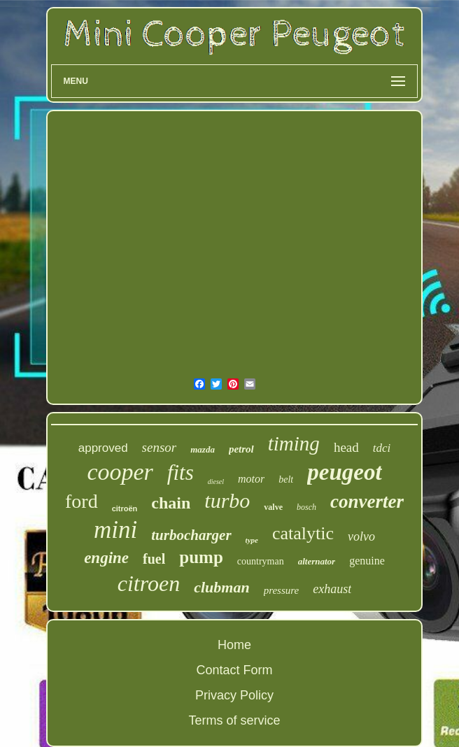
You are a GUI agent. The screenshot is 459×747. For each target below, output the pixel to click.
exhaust (332, 589)
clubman (221, 587)
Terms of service (234, 720)
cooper (120, 472)
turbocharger (191, 535)
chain (170, 503)
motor (251, 479)
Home (234, 645)
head (346, 447)
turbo (227, 500)
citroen (149, 583)
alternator (316, 561)
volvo (361, 536)
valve (273, 507)
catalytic (303, 533)
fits (180, 472)
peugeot (344, 472)
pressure (281, 590)
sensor (159, 447)
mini (115, 529)
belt (285, 479)
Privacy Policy (234, 695)
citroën (125, 508)
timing (294, 443)
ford (81, 501)
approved (103, 448)
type (252, 540)
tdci (382, 448)
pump (201, 557)
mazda (202, 449)
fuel (154, 559)
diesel (216, 481)
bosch (306, 507)
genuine (367, 561)
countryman (260, 561)
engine (106, 558)
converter (367, 501)
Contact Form (234, 670)
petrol (241, 449)
